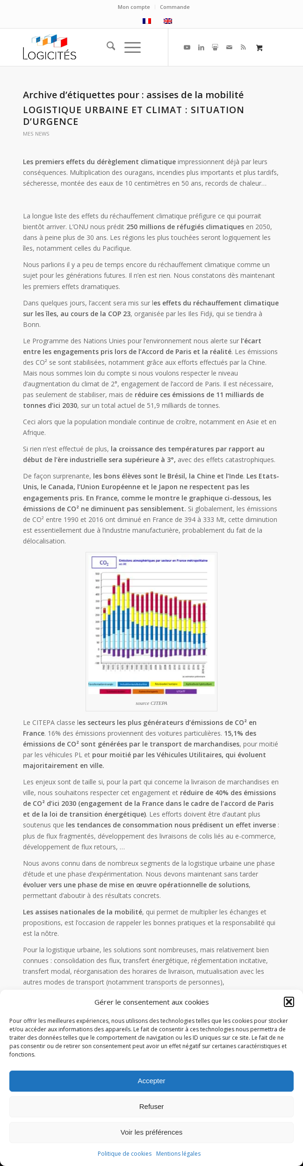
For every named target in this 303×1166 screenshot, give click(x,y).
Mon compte (134, 6)
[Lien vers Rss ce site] (243, 47)
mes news (36, 133)
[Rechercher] (106, 47)
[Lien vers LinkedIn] (201, 47)
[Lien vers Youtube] (187, 47)
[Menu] (128, 47)
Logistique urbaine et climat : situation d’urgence (134, 115)
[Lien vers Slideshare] (215, 47)
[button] (289, 1002)
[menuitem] (134, 7)
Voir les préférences (152, 1132)
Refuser (151, 1106)
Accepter (151, 1081)
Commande (175, 6)
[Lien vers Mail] (229, 47)
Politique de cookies (125, 1154)
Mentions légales (178, 1154)
